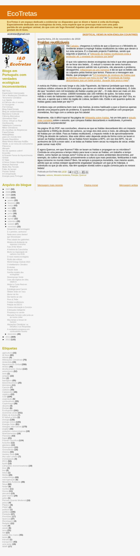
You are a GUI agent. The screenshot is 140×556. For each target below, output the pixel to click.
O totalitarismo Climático (17, 264)
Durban (5, 408)
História (5, 452)
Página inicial (91, 185)
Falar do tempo (9, 169)
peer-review (7, 495)
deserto (5, 406)
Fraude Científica (10, 440)
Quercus (82, 175)
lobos (4, 472)
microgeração (8, 479)
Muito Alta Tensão (10, 167)
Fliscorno (6, 146)
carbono (49, 175)
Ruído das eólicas (14, 259)
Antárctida (7, 362)
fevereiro (12, 203)
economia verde (9, 413)
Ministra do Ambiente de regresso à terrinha (17, 243)
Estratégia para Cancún (17, 289)
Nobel (5, 486)
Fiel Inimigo (7, 107)
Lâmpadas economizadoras (15, 466)
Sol (3, 532)
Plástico (6, 505)
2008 (8, 192)
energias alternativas (12, 426)
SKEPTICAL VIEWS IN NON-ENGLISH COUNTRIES (110, 34)
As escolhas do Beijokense (14, 130)
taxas (4, 537)
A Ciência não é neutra (12, 102)
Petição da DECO (14, 305)
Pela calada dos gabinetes (18, 239)
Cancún (5, 387)
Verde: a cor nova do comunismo (17, 144)
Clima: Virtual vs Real (12, 120)
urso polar (7, 544)
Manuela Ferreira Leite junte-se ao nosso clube (20, 316)
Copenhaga (7, 403)
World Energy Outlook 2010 (18, 262)
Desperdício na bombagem (18, 229)
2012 (8, 339)
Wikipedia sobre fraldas (97, 117)
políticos (6, 512)
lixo (4, 470)
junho (10, 213)
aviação (5, 376)
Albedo (5, 357)
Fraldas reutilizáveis (53, 42)
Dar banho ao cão (14, 297)
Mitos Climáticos (9, 127)
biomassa (6, 385)
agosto (11, 219)
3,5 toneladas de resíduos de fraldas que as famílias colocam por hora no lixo (100, 76)
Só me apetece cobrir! (12, 150)
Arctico (5, 366)
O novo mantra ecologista (18, 257)
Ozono (5, 491)
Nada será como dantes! (17, 234)
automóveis (7, 371)
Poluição (74, 175)
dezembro (12, 334)
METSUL (6, 91)
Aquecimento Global (11, 364)
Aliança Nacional (10, 164)
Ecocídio (6, 153)
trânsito (5, 539)
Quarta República (10, 139)
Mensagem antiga (128, 185)
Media (5, 475)
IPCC (4, 461)
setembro (12, 221)
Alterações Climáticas (12, 359)
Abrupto (6, 148)
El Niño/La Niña (9, 417)
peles (4, 498)
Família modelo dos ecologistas (15, 273)
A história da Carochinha (17, 249)
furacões (6, 442)
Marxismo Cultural (10, 114)
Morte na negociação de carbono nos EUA (17, 253)
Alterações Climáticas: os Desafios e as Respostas (19, 325)
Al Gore (5, 355)
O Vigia (5, 160)
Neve (4, 484)
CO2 (4, 396)
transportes (7, 542)
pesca (5, 502)
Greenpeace (8, 447)
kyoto (4, 463)
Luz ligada (7, 100)
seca (4, 530)
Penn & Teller (12, 299)
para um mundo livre (11, 137)
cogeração (7, 399)
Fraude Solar (12, 270)
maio (10, 211)
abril (10, 208)
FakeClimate (8, 132)
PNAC (5, 507)
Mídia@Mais (8, 134)
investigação (8, 459)
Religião (6, 523)
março (11, 205)
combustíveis (8, 401)
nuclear (5, 489)
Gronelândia (8, 449)
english (5, 429)
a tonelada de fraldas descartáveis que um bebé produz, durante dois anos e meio (98, 79)
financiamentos (9, 433)
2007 (8, 189)
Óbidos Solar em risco (16, 292)
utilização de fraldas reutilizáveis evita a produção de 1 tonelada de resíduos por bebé (98, 55)
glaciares (6, 445)
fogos (4, 438)
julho (10, 216)
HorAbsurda (8, 123)
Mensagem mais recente (50, 185)
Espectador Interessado (13, 93)
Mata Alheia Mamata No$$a (15, 141)
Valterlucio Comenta (11, 125)
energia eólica (8, 422)
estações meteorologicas (13, 431)
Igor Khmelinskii (13, 237)
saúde (5, 528)
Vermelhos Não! (9, 118)
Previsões (6, 516)
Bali (4, 378)
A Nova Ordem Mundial (13, 162)
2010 (8, 197)
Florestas (6, 436)
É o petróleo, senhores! (17, 232)
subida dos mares (10, 535)
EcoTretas (22, 13)
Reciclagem (7, 521)
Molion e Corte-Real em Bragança (17, 285)
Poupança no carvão (15, 312)
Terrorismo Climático (11, 97)
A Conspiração (9, 174)
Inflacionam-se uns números (94, 69)
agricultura (7, 353)
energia (5, 419)
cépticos (6, 394)
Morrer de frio (12, 294)
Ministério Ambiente (62, 175)
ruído (4, 525)
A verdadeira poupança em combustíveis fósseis (18, 330)
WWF (4, 546)
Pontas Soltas (8, 171)
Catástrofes (7, 392)
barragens (7, 380)
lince (4, 468)
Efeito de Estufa (9, 415)
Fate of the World (14, 247)
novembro (12, 227)
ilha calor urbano (10, 456)
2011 (8, 337)
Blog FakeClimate (10, 109)
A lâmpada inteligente (16, 310)
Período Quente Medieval (14, 500)
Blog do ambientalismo (12, 111)
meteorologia (8, 477)
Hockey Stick (8, 454)
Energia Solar (8, 424)
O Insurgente (8, 104)
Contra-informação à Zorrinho (19, 307)
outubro (11, 224)
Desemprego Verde (15, 277)
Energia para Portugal (12, 176)
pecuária (6, 493)
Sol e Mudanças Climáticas (14, 95)
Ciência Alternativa (11, 116)
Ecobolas (11, 267)
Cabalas (74, 46)
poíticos (5, 509)
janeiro (11, 200)
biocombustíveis (9, 383)
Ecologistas (7, 410)
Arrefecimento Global (12, 369)
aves (4, 373)
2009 (8, 195)
